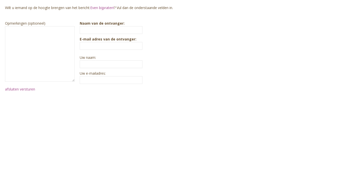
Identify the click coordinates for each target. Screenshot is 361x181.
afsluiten (12, 89)
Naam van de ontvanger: (102, 23)
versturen (27, 89)
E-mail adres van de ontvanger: (108, 39)
